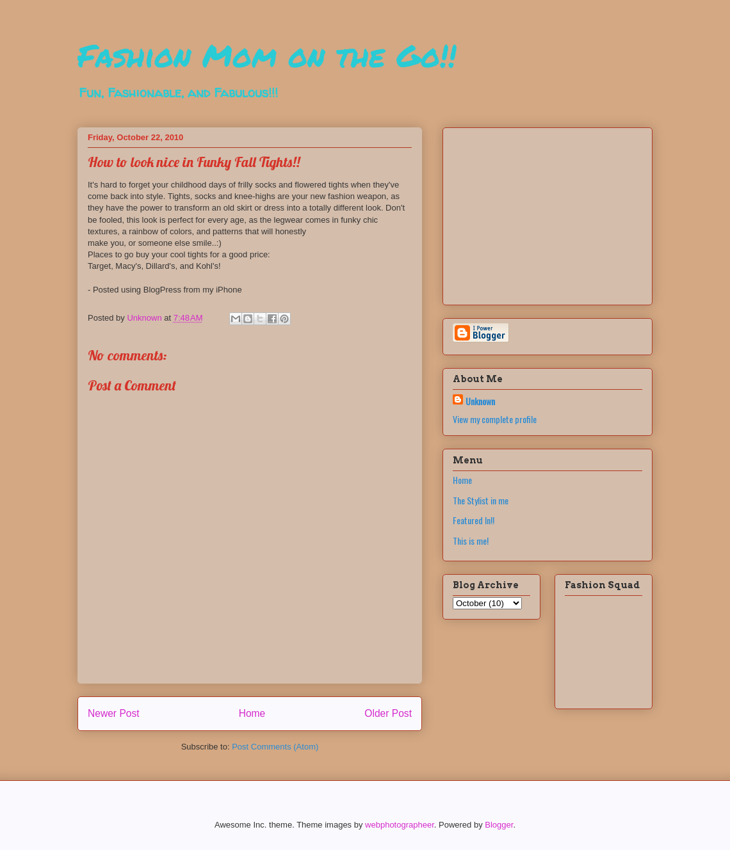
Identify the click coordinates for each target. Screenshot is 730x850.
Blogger (499, 825)
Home (252, 713)
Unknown (480, 401)
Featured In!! (473, 520)
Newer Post (114, 713)
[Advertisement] (533, 212)
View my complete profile (495, 419)
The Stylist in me (480, 500)
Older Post (388, 713)
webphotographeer (399, 825)
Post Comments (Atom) (275, 746)
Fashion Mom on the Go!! (267, 55)
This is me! (471, 540)
